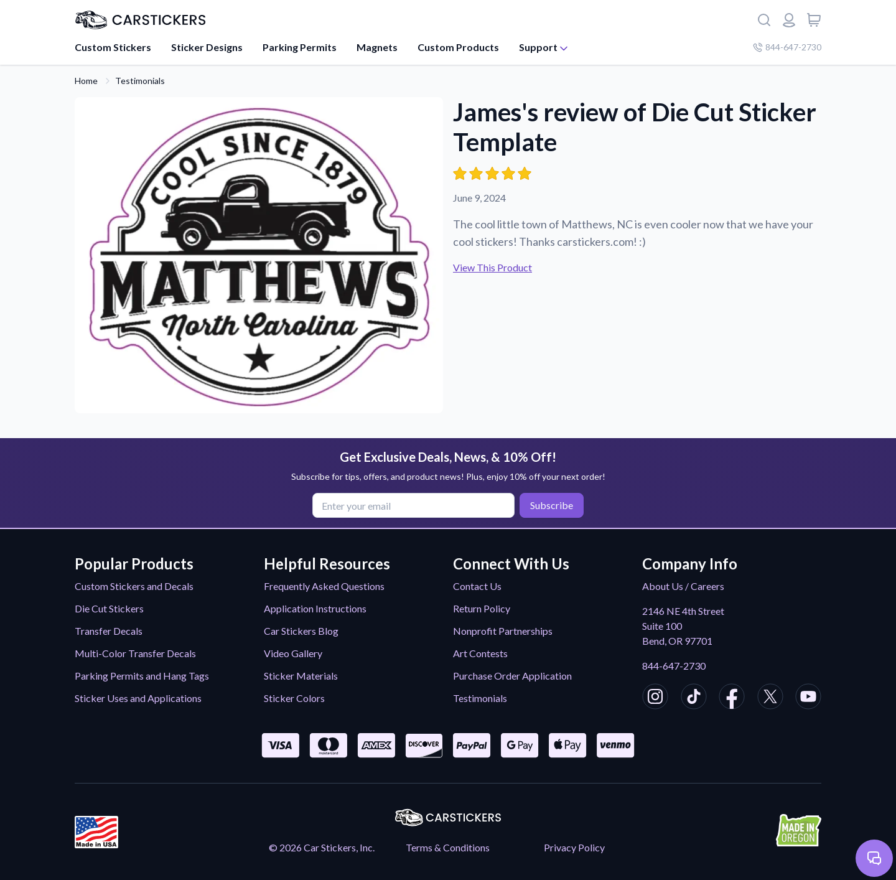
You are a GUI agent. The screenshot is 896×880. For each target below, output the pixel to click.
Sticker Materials (301, 675)
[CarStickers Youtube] (808, 698)
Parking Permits (300, 47)
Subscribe (551, 505)
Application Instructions (315, 608)
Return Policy (481, 608)
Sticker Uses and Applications (138, 698)
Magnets (377, 47)
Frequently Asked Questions (324, 586)
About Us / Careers (683, 586)
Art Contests (480, 653)
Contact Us (477, 586)
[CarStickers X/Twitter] (770, 698)
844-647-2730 (674, 666)
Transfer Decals (108, 631)
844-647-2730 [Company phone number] (787, 47)
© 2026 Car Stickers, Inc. (322, 847)
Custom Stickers (113, 47)
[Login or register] (789, 19)
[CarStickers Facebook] (732, 698)
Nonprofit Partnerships (503, 631)
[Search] (764, 19)
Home (86, 80)
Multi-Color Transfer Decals (135, 653)
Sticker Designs (207, 47)
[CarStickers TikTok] (694, 698)
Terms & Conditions (448, 847)
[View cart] (813, 19)
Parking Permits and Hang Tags (142, 675)
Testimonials (140, 80)
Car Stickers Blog (301, 631)
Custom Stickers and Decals (134, 586)
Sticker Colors (294, 698)
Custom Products (458, 47)
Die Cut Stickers (109, 608)
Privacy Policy (574, 847)
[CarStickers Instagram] (655, 698)
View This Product (492, 267)
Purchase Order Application (512, 675)
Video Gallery (293, 653)
